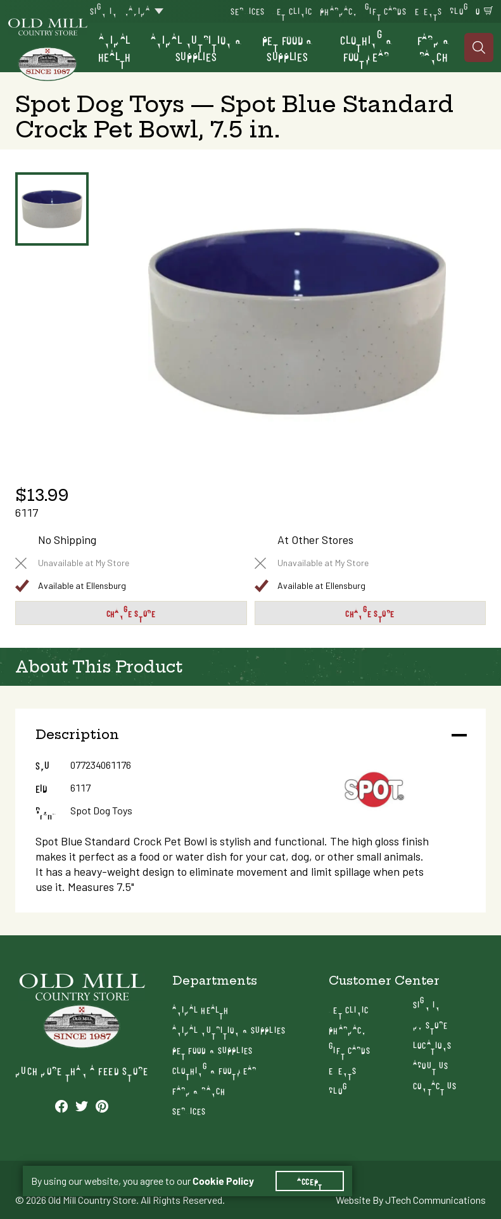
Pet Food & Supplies (287, 47)
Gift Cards (386, 10)
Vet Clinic (292, 10)
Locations (432, 1044)
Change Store (131, 613)
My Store (430, 1024)
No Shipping (67, 539)
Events (429, 10)
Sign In (103, 10)
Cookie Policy (223, 1181)
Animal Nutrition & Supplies (196, 47)
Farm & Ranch (433, 47)
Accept (309, 1181)
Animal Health (114, 47)
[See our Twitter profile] (81, 1105)
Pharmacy (338, 10)
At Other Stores (315, 539)
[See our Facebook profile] (61, 1105)
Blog (458, 10)
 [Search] (479, 47)
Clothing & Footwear (366, 47)
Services (248, 10)
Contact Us (435, 1085)
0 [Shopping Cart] (478, 10)
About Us (430, 1064)
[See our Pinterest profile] (102, 1105)
